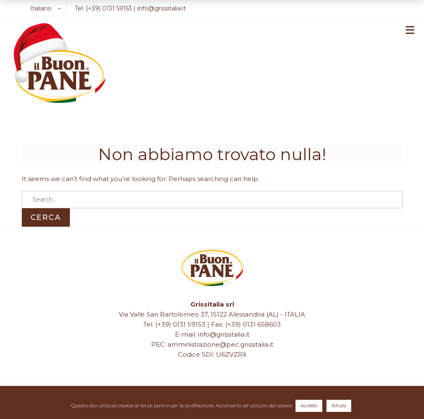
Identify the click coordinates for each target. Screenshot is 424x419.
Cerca (46, 217)
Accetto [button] (309, 406)
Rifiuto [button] (338, 406)
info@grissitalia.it (161, 8)
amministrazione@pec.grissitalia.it (220, 344)
